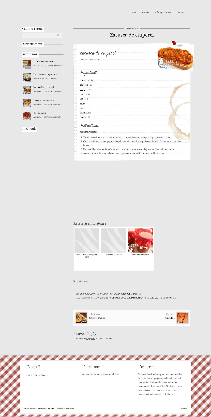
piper (82, 108)
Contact (181, 12)
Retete (145, 12)
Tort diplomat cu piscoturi (45, 74)
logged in (90, 338)
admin (84, 59)
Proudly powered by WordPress (62, 408)
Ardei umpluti (39, 113)
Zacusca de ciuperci (132, 35)
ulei (81, 99)
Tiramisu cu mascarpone (44, 61)
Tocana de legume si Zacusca (127, 294)
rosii (82, 94)
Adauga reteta (163, 12)
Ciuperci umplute (97, 318)
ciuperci (83, 80)
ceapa (82, 89)
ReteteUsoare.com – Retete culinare (46, 12)
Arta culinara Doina (37, 375)
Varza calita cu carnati (43, 87)
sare (82, 103)
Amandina (170, 318)
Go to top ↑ (183, 408)
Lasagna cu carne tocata (44, 100)
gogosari (84, 85)
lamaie (83, 117)
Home (133, 12)
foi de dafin (85, 112)
